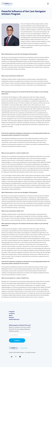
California (11, 327)
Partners (11, 350)
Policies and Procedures (15, 357)
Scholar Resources (14, 354)
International (12, 335)
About (10, 336)
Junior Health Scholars (15, 316)
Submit (17, 387)
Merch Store (12, 366)
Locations (12, 325)
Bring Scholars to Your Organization (18, 353)
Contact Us (12, 348)
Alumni (11, 359)
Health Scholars (13, 314)
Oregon (11, 330)
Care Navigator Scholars (15, 323)
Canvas (11, 362)
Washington (12, 332)
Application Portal (13, 364)
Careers (11, 344)
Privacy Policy (23, 395)
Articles (11, 346)
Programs (12, 311)
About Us (11, 339)
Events (10, 341)
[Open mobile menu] (48, 3)
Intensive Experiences (15, 318)
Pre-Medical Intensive (14, 321)
